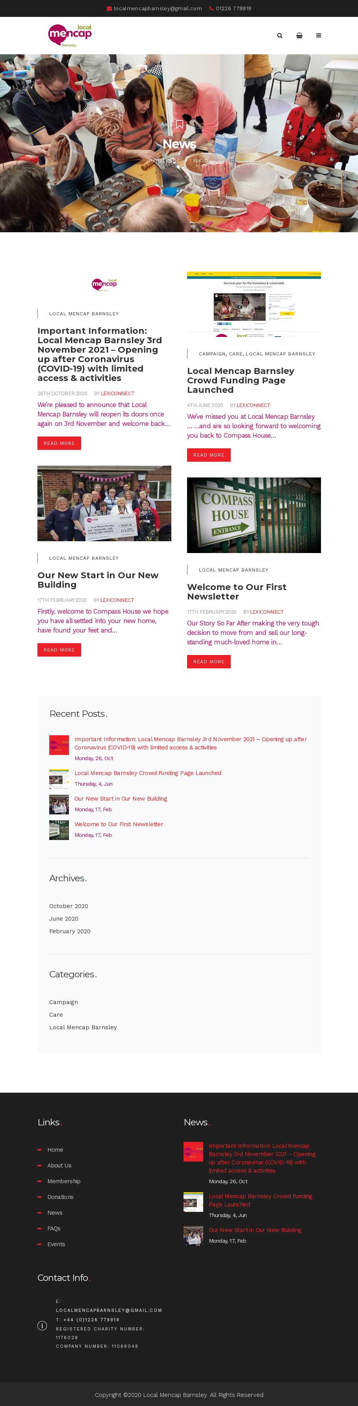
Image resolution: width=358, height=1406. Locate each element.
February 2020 (70, 931)
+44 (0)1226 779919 (91, 1320)
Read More (59, 443)
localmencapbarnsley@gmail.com (154, 8)
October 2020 (68, 906)
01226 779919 (230, 8)
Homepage (164, 160)
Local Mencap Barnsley (84, 313)
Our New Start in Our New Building (120, 798)
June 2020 (63, 918)
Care (236, 354)
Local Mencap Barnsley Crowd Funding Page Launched (147, 773)
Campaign (212, 354)
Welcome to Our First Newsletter (118, 824)
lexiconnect (117, 393)
